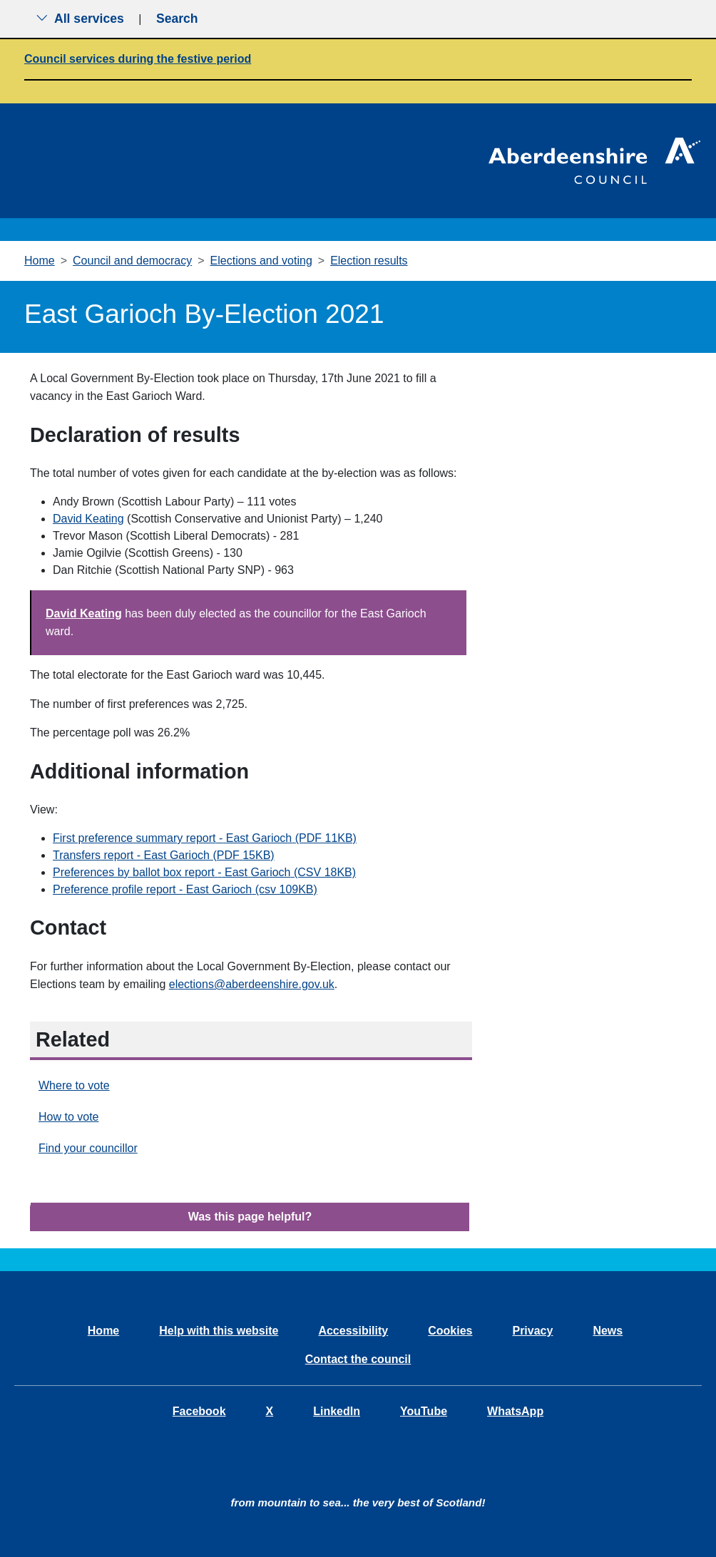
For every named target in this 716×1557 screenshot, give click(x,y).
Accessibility (353, 1331)
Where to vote (74, 1085)
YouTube (423, 1411)
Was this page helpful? (250, 1217)
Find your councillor (88, 1148)
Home (39, 261)
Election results (369, 261)
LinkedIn (336, 1411)
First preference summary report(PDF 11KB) (205, 838)
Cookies (450, 1331)
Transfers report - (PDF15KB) (164, 855)
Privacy (532, 1331)
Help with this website (218, 1331)
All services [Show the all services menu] (80, 18)
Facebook (199, 1411)
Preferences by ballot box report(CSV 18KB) (204, 872)
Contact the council (358, 1359)
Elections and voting (261, 261)
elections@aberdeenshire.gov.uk (251, 984)
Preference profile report (185, 889)
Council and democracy (132, 261)
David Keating (88, 519)
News (608, 1331)
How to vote (68, 1117)
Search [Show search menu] (177, 18)
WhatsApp (515, 1411)
